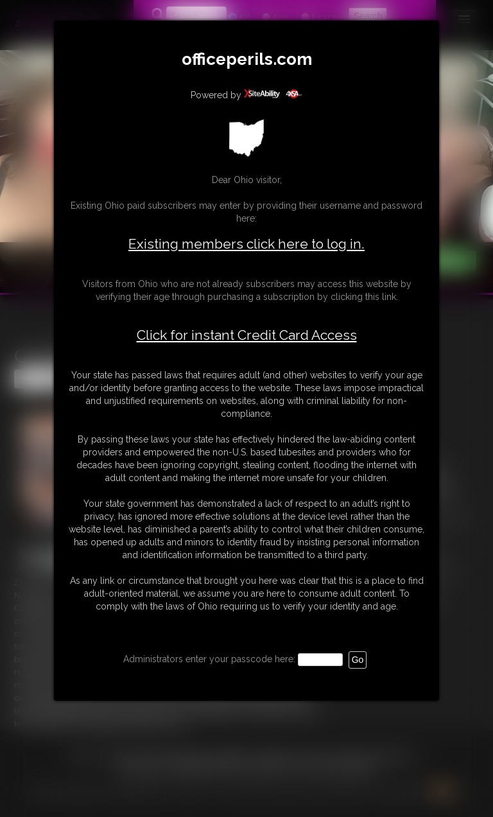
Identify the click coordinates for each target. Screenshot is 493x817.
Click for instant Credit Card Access (247, 335)
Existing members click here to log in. (246, 244)
